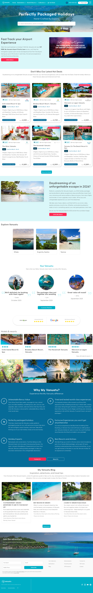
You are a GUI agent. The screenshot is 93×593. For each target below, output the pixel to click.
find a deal (83, 3)
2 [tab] (14, 96)
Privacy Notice (16, 572)
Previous (2, 339)
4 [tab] (17, 96)
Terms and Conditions (20, 571)
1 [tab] (12, 96)
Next (21, 339)
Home (14, 2)
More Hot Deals (46, 172)
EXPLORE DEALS (58, 214)
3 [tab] (15, 96)
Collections (41, 2)
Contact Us (37, 459)
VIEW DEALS (9, 60)
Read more (46, 526)
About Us (55, 459)
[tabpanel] (15, 90)
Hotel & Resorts (31, 2)
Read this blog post (16, 502)
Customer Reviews (46, 307)
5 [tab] (18, 96)
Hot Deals (51, 2)
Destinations (20, 2)
